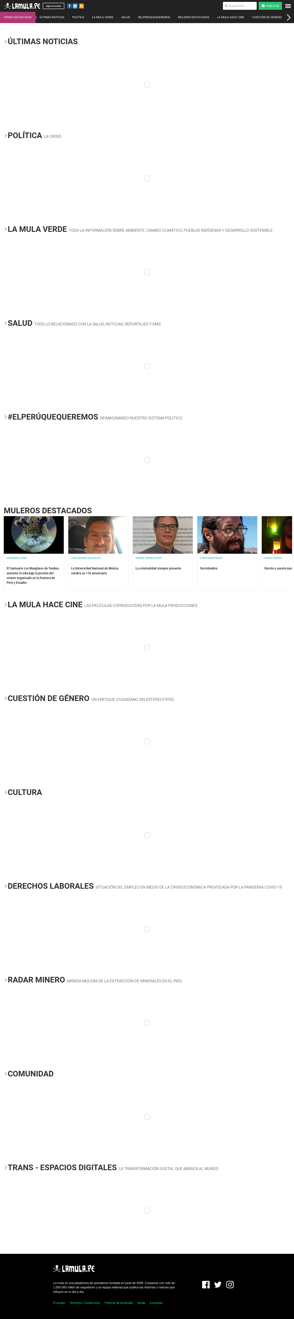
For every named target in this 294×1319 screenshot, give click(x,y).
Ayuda (141, 1303)
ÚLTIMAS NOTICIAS (52, 17)
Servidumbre (209, 568)
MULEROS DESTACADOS (193, 17)
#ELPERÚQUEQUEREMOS (154, 17)
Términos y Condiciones (85, 1303)
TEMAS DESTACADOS (18, 17)
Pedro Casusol (273, 558)
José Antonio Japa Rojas (85, 558)
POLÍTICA (78, 17)
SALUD (125, 17)
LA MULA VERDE (102, 17)
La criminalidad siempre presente (158, 568)
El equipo (59, 1303)
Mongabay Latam (17, 558)
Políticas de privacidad (119, 1303)
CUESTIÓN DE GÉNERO (267, 17)
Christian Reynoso (211, 558)
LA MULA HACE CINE (230, 17)
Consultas (156, 1303)
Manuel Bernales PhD (149, 558)
